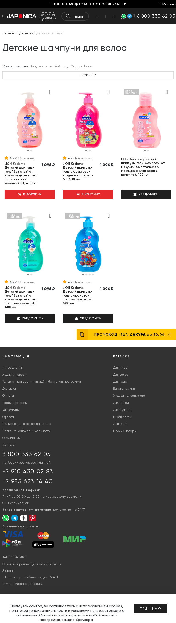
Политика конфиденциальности (26, 431)
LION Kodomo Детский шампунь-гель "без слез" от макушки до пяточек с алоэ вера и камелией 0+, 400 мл (21, 173)
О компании (11, 438)
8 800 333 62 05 (26, 453)
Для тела (120, 381)
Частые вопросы (14, 403)
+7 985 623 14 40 (27, 481)
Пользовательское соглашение (26, 424)
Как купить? (11, 410)
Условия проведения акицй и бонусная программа (41, 381)
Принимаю (150, 608)
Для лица (120, 367)
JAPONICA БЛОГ (14, 557)
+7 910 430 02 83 (27, 471)
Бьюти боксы (122, 417)
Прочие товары (125, 431)
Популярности (41, 66)
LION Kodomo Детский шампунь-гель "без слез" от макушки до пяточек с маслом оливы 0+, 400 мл (21, 297)
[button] (28, 150)
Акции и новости (15, 374)
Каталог (121, 356)
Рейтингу (61, 66)
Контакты (9, 445)
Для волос (120, 374)
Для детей (121, 403)
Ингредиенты (12, 367)
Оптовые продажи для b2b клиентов (31, 564)
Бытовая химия (124, 388)
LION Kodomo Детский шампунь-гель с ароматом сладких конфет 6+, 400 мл (78, 295)
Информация (15, 356)
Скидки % (120, 424)
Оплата (8, 395)
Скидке (76, 66)
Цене (88, 66)
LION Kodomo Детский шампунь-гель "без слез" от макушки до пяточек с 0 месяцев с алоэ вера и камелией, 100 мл (143, 167)
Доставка (9, 388)
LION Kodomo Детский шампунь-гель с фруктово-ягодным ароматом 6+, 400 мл (78, 171)
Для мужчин (122, 410)
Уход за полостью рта (129, 395)
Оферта (8, 417)
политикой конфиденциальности (38, 610)
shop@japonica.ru (28, 583)
